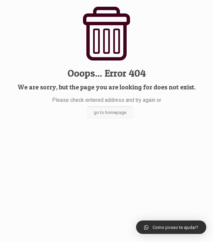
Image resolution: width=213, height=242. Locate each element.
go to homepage (110, 112)
